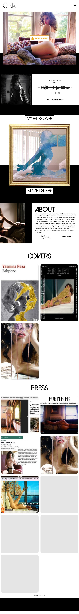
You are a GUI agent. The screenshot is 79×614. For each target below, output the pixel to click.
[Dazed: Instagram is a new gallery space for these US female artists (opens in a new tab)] (59, 497)
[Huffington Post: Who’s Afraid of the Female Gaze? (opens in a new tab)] (20, 458)
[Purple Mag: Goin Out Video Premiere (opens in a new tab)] (59, 418)
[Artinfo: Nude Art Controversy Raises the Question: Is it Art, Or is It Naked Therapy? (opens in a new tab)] (20, 577)
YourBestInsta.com (40, 230)
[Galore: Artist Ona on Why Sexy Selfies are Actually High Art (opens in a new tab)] (20, 497)
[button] (75, 5)
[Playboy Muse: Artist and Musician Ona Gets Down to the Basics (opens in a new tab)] (20, 418)
